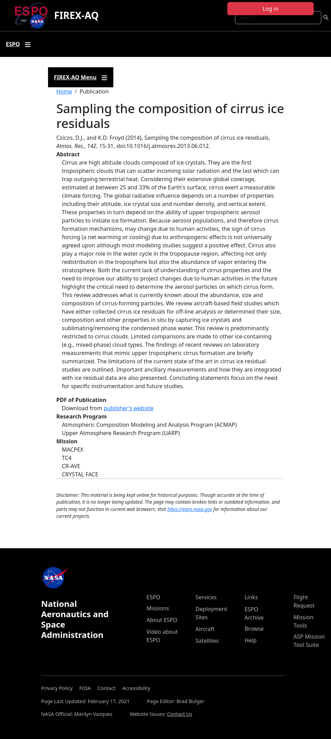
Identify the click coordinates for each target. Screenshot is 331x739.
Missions (157, 608)
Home (64, 91)
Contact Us (179, 714)
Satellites (207, 640)
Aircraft (205, 629)
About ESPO (161, 620)
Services (206, 597)
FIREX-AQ (76, 15)
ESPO (153, 597)
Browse (254, 628)
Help (251, 640)
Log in (270, 8)
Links (251, 597)
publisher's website (129, 408)
